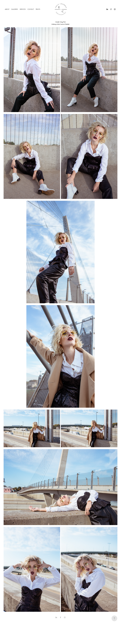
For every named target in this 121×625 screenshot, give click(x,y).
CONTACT (31, 9)
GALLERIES (14, 9)
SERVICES (23, 9)
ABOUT (7, 9)
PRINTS (38, 9)
